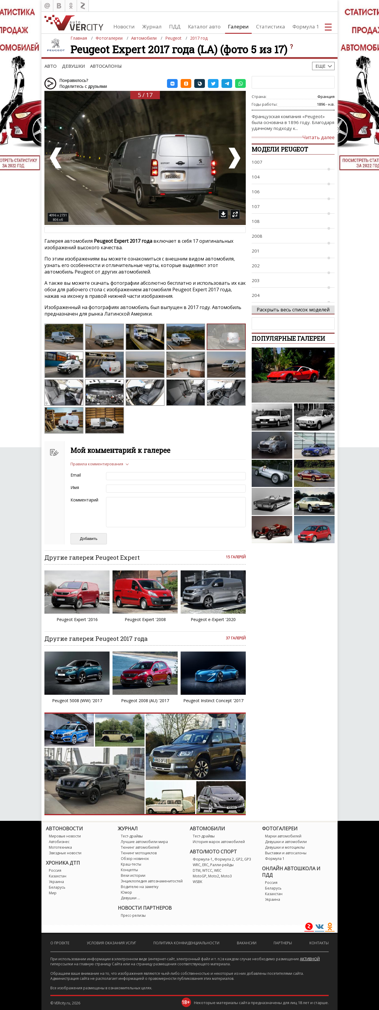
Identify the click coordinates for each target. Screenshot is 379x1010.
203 (256, 280)
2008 (257, 236)
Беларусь (57, 887)
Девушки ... (130, 897)
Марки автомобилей (283, 836)
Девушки (73, 66)
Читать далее (318, 137)
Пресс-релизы (133, 915)
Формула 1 (306, 26)
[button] (172, 83)
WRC (196, 864)
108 (256, 221)
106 (256, 191)
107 (256, 206)
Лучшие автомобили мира (144, 841)
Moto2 (213, 876)
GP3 (247, 859)
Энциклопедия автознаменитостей (152, 881)
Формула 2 (224, 859)
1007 (257, 162)
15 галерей (236, 556)
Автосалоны (106, 66)
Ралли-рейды (222, 864)
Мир (53, 892)
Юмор (126, 892)
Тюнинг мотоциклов (139, 852)
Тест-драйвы (132, 836)
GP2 (239, 859)
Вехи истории (133, 875)
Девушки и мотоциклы (285, 847)
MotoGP (199, 876)
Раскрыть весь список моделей (293, 309)
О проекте (59, 942)
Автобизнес (59, 841)
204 (256, 295)
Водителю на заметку (139, 886)
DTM (196, 870)
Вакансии (246, 942)
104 (256, 177)
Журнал (152, 26)
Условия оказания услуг (111, 942)
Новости (124, 26)
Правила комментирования (96, 464)
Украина (56, 881)
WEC (217, 870)
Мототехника (60, 847)
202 (256, 265)
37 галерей (236, 638)
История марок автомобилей (219, 841)
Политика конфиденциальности (186, 942)
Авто (50, 66)
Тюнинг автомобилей (140, 847)
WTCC (207, 870)
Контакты (319, 942)
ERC (205, 864)
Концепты (129, 869)
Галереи (238, 26)
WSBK (197, 881)
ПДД (175, 26)
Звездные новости (65, 852)
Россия (55, 870)
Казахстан (57, 876)
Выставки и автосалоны (285, 852)
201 (256, 251)
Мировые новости (65, 836)
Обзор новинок (135, 858)
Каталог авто (204, 26)
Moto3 (226, 876)
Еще (320, 66)
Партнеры (283, 942)
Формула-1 (203, 859)
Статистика (270, 26)
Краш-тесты (131, 864)
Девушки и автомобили (286, 841)
